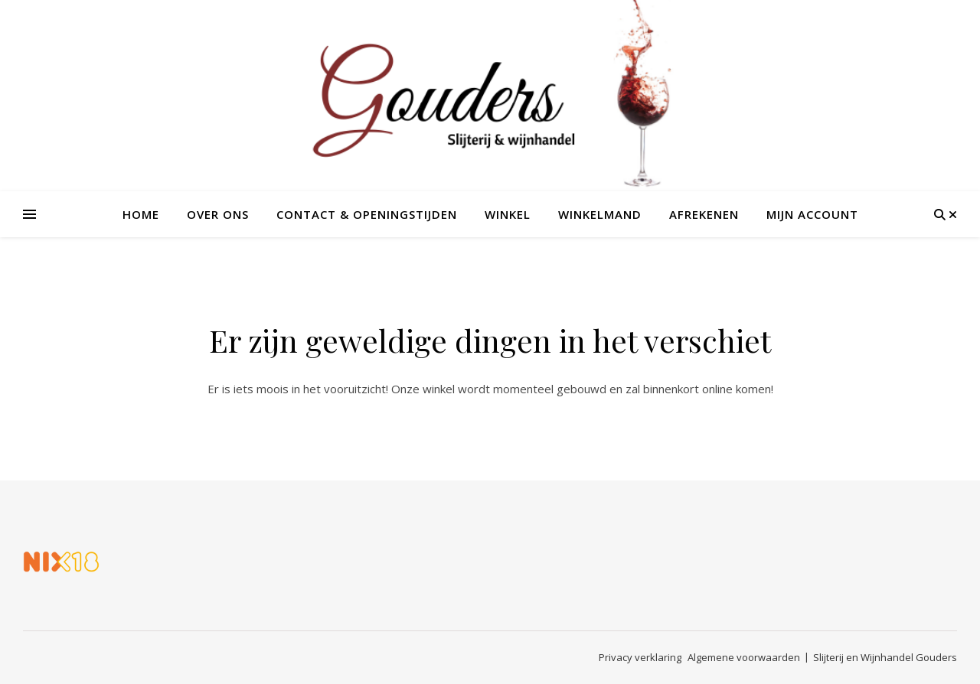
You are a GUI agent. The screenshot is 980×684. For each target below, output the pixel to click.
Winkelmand (600, 214)
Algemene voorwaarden (744, 657)
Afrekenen (704, 214)
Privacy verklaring (640, 657)
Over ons (218, 214)
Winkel (508, 214)
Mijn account (812, 214)
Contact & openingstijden (366, 214)
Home (140, 214)
